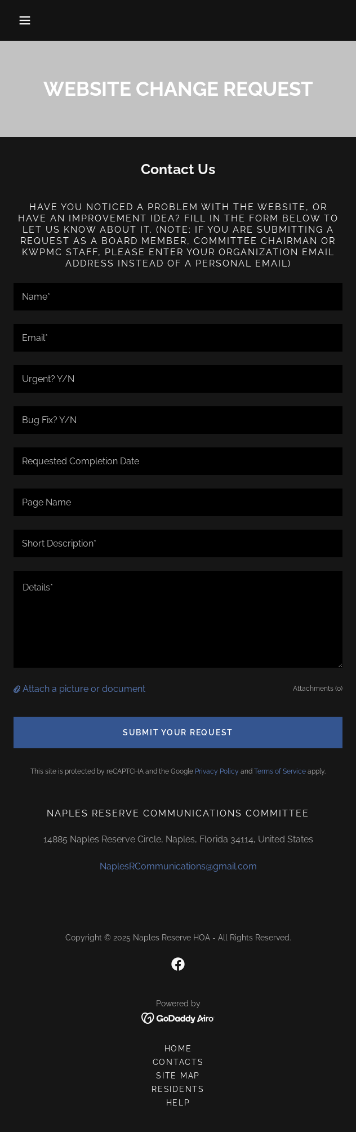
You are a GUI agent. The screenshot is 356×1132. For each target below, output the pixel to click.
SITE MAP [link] (178, 1075)
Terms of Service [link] (280, 771)
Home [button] (178, 1048)
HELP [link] (178, 1102)
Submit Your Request (178, 732)
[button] (38, 20)
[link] (178, 964)
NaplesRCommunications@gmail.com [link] (178, 866)
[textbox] (178, 296)
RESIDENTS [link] (178, 1089)
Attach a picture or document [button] (84, 688)
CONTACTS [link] (178, 1062)
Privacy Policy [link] (217, 771)
